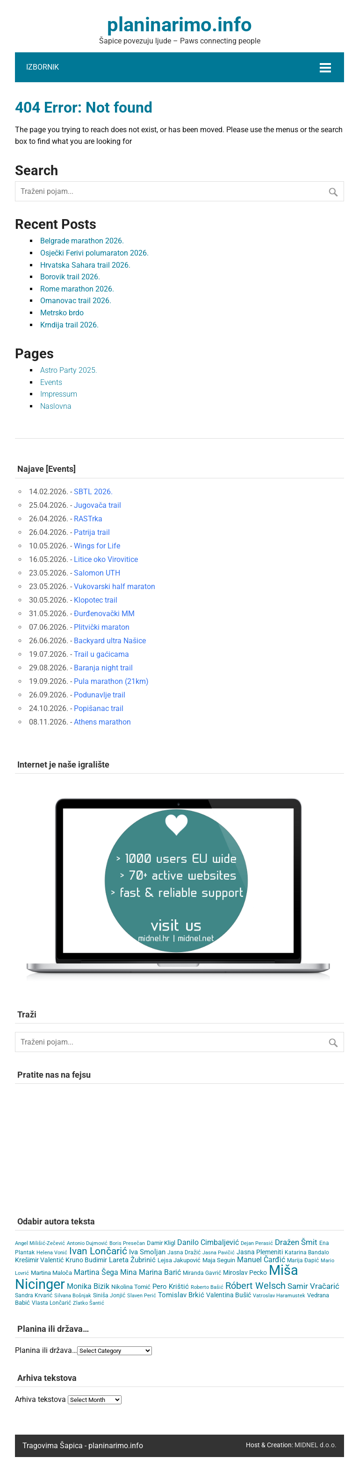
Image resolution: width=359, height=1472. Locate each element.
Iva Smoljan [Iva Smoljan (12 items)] (147, 1252)
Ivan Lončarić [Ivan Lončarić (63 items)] (98, 1251)
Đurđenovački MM (104, 613)
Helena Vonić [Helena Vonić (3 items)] (51, 1253)
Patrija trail (92, 532)
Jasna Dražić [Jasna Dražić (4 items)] (184, 1252)
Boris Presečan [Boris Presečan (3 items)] (127, 1243)
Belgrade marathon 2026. (82, 240)
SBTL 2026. (93, 491)
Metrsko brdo (62, 312)
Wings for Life (97, 545)
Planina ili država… (46, 1350)
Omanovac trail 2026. (75, 300)
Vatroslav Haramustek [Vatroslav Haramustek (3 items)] (279, 1296)
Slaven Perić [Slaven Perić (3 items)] (141, 1296)
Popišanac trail (98, 708)
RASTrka (88, 518)
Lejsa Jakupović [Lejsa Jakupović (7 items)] (179, 1260)
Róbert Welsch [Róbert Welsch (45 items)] (255, 1285)
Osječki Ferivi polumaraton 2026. (94, 253)
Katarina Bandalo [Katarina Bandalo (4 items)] (307, 1252)
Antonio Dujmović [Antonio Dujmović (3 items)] (87, 1243)
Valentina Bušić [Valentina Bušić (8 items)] (228, 1295)
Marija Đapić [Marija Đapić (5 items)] (303, 1260)
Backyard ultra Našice (110, 640)
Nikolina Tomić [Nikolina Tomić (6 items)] (131, 1286)
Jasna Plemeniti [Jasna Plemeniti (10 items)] (260, 1252)
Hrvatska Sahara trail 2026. (85, 265)
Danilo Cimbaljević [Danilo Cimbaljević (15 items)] (208, 1242)
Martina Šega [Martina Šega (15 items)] (96, 1272)
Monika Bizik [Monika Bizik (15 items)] (88, 1286)
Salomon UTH (97, 573)
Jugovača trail (97, 505)
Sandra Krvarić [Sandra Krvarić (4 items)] (33, 1295)
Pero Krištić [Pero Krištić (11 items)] (170, 1286)
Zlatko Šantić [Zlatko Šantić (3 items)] (88, 1303)
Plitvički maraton (101, 627)
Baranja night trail (103, 667)
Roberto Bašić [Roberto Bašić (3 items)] (207, 1287)
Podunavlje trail (99, 694)
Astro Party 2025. (68, 370)
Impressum (58, 394)
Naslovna (56, 406)
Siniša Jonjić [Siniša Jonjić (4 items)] (109, 1295)
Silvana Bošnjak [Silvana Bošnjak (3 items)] (72, 1296)
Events (51, 382)
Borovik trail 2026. (70, 276)
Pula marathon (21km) (111, 681)
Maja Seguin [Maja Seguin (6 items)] (218, 1260)
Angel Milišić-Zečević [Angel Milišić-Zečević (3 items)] (40, 1243)
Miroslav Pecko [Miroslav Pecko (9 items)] (245, 1272)
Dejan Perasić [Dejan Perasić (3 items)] (257, 1243)
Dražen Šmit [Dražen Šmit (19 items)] (296, 1242)
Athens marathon (102, 722)
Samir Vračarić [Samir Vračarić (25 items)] (313, 1286)
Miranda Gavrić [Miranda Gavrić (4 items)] (202, 1273)
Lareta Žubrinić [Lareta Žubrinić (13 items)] (132, 1260)
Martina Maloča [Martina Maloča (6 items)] (51, 1272)
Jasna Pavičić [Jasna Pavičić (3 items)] (218, 1253)
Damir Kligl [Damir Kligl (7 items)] (161, 1242)
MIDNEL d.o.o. (315, 1445)
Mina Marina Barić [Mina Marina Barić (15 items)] (150, 1272)
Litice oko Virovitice (106, 559)
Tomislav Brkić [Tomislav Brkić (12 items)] (181, 1295)
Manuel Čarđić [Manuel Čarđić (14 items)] (261, 1260)
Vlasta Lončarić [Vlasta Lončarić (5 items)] (51, 1303)
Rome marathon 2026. (77, 288)
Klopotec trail (95, 600)
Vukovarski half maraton (114, 586)
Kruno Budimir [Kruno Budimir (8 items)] (86, 1260)
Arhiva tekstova (40, 1399)
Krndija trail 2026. (69, 324)
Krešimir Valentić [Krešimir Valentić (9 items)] (39, 1260)
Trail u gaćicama (101, 654)
